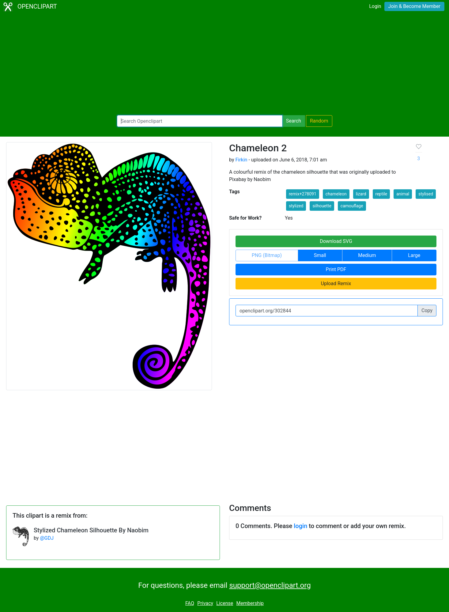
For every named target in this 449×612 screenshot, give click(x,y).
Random (319, 121)
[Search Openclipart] (199, 121)
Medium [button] (367, 255)
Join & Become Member (414, 6)
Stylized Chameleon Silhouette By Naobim (91, 530)
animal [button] (402, 193)
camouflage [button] (352, 205)
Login (375, 6)
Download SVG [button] (336, 241)
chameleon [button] (336, 193)
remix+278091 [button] (302, 193)
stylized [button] (296, 205)
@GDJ (47, 538)
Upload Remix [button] (336, 283)
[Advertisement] (224, 64)
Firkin (241, 160)
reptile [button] (381, 193)
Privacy (205, 603)
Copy (426, 310)
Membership (250, 603)
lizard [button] (361, 193)
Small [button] (320, 255)
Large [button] (414, 255)
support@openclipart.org (270, 585)
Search (293, 121)
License (224, 603)
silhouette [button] (321, 205)
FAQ (189, 603)
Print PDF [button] (336, 269)
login (300, 526)
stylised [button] (425, 193)
